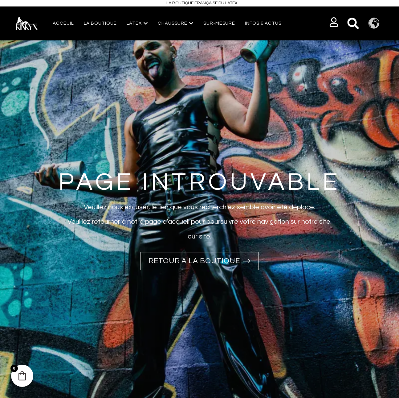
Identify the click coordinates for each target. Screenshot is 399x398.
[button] (334, 22)
